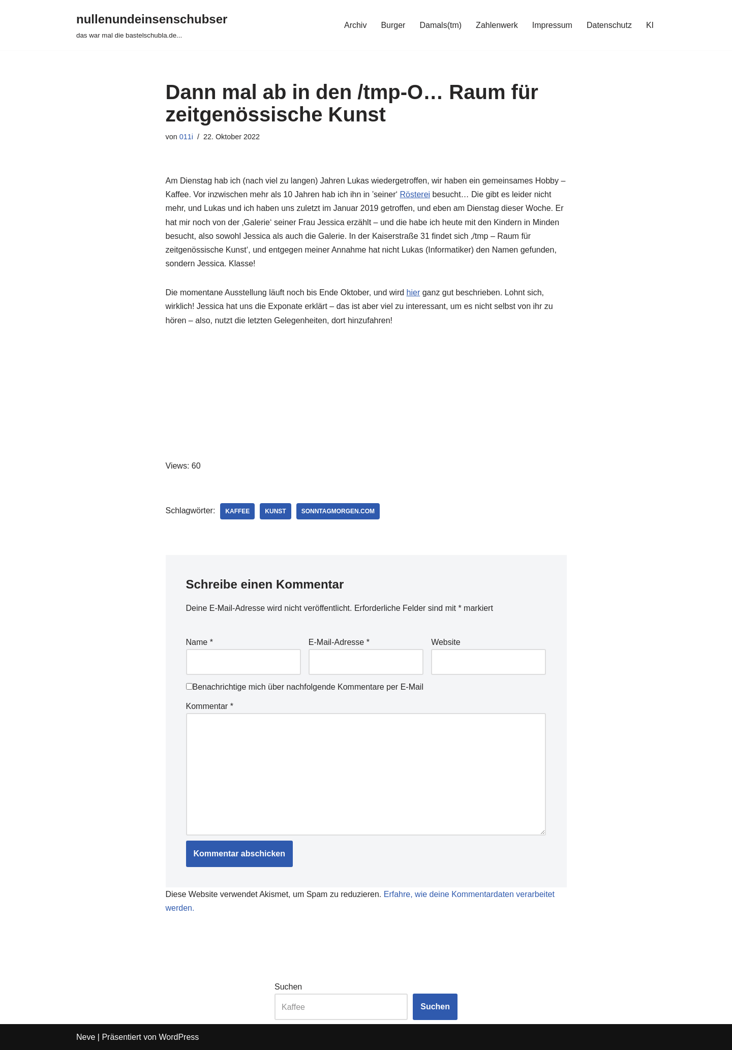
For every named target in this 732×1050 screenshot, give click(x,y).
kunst (275, 511)
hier (413, 292)
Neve (85, 1037)
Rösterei (415, 194)
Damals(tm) (440, 25)
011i (186, 137)
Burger (393, 25)
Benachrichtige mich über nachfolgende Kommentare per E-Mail (304, 687)
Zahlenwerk (497, 25)
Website (446, 642)
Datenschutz (609, 25)
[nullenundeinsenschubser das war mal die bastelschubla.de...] (151, 25)
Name (199, 642)
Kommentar (209, 706)
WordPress (179, 1037)
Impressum (552, 25)
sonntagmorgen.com (338, 511)
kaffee (237, 511)
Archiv (355, 25)
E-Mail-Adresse (339, 642)
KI (650, 25)
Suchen (288, 986)
